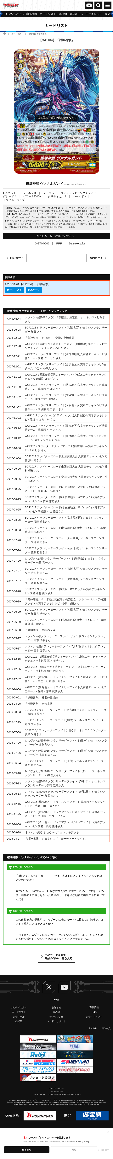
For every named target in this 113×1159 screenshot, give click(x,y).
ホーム (4, 33)
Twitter (49, 987)
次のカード (96, 257)
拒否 (74, 1149)
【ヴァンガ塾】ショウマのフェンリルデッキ (52, 832)
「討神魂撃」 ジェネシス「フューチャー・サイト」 (56, 838)
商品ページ (34, 290)
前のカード (17, 257)
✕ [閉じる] (108, 1132)
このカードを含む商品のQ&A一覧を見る (58, 956)
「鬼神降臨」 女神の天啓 (40, 630)
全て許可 (26, 1149)
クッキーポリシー (56, 1091)
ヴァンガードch (89, 5)
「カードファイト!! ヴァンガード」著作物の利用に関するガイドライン (56, 1094)
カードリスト (17, 34)
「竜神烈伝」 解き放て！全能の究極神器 (49, 337)
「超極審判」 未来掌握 (39, 703)
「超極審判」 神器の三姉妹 (41, 697)
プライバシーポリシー (56, 1088)
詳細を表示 (104, 1150)
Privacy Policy (82, 1141)
